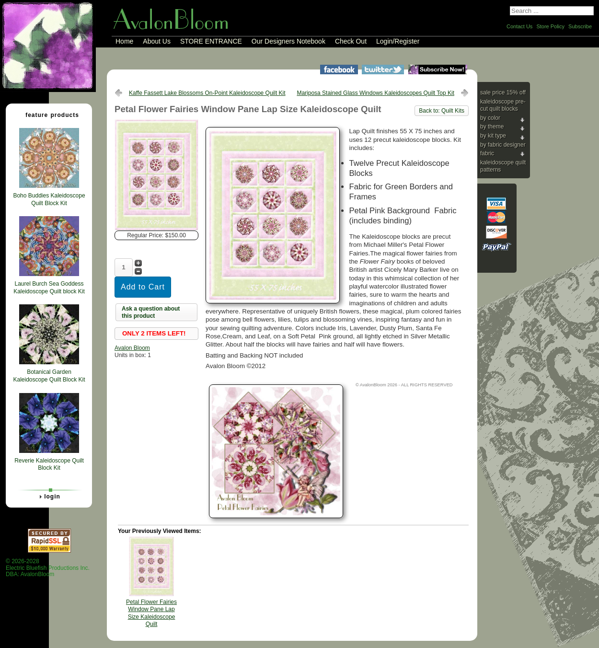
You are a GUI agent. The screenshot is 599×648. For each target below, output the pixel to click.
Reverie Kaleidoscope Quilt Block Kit (49, 464)
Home (124, 41)
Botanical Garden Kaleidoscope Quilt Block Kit (49, 376)
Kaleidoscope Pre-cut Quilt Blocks (503, 105)
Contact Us (519, 26)
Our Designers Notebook (288, 41)
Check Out (351, 41)
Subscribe (580, 26)
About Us (157, 41)
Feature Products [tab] (48, 114)
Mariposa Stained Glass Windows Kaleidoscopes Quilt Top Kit (375, 93)
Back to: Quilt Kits (441, 110)
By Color (490, 118)
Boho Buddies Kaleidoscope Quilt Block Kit (49, 199)
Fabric (487, 153)
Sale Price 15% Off (503, 92)
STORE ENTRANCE (211, 41)
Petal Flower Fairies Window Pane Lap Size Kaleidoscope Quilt (151, 613)
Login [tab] (48, 496)
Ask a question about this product (151, 312)
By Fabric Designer (503, 144)
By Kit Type (493, 135)
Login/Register (397, 41)
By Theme (492, 126)
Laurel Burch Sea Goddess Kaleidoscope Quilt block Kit (49, 287)
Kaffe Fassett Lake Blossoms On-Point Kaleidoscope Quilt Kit (207, 93)
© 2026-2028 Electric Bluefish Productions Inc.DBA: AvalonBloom (48, 568)
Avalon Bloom (132, 348)
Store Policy (550, 26)
